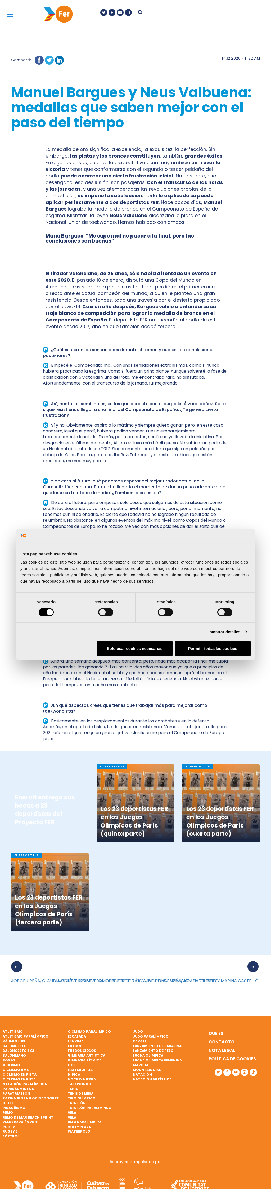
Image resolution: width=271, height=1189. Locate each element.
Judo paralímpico (151, 1036)
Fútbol (75, 1046)
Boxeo (9, 1060)
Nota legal (222, 1050)
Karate (140, 1041)
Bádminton (14, 1041)
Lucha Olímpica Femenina (157, 1060)
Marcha (140, 1065)
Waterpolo (79, 1131)
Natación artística (152, 1079)
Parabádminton (18, 1089)
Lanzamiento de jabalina (157, 1046)
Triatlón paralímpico (89, 1108)
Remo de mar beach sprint (28, 1117)
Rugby (9, 1127)
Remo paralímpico (21, 1122)
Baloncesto (15, 1046)
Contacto (221, 1042)
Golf (73, 1065)
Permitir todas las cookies (212, 648)
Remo (8, 1112)
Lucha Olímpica (148, 1055)
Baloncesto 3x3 (18, 1050)
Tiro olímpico (82, 1098)
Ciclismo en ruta (19, 1079)
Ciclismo (11, 1065)
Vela (72, 1112)
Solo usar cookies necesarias (134, 648)
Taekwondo (79, 1084)
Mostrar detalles (225, 631)
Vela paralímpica (84, 1122)
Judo (138, 1031)
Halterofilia (80, 1069)
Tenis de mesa (80, 1093)
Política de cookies (232, 1059)
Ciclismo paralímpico (89, 1031)
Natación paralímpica (25, 1084)
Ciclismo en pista (20, 1074)
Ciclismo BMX (16, 1069)
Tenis (73, 1089)
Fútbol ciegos (82, 1050)
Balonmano (14, 1055)
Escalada (77, 1036)
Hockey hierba (82, 1079)
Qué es (216, 1033)
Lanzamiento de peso (153, 1050)
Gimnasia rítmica (85, 1060)
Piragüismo (14, 1108)
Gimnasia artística (86, 1055)
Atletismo (13, 1031)
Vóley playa (79, 1127)
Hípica (74, 1074)
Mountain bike (147, 1069)
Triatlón (77, 1103)
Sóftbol (11, 1136)
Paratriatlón (16, 1093)
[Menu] (10, 14)
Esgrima (76, 1041)
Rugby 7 (10, 1131)
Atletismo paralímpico (25, 1036)
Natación (142, 1074)
